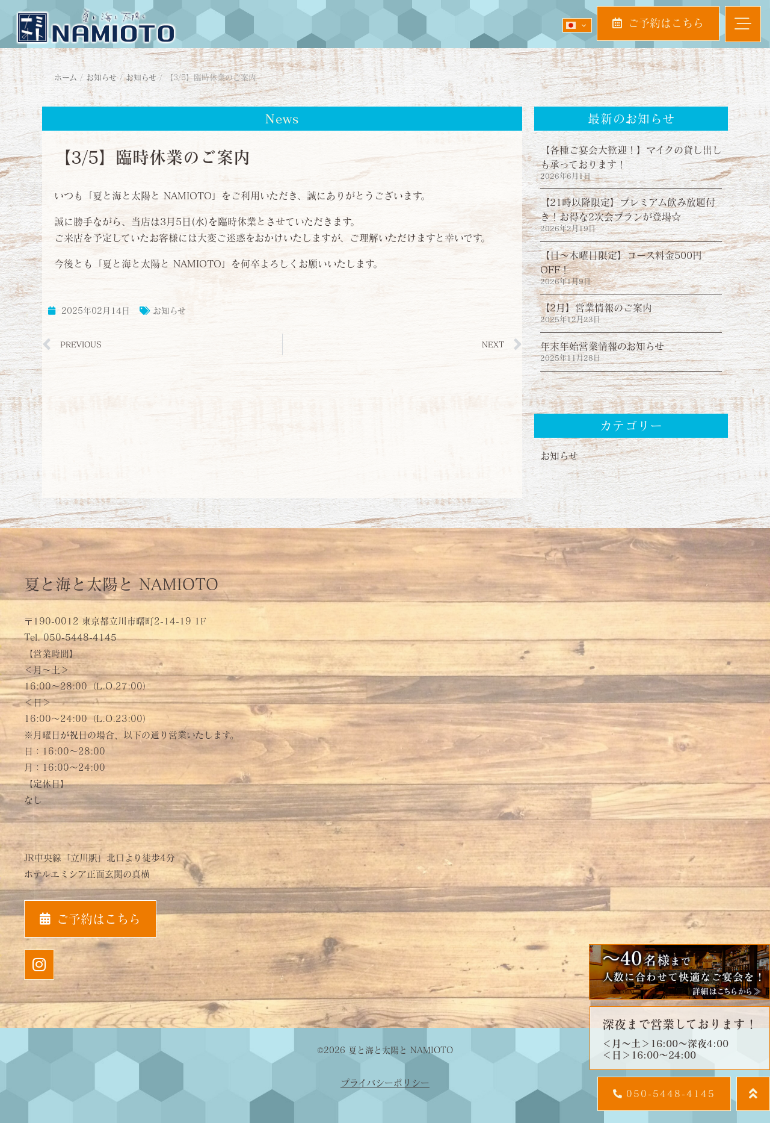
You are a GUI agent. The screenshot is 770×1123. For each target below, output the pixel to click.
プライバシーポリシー (385, 1082)
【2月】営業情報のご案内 (596, 307)
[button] (743, 24)
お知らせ (169, 310)
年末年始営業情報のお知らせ (602, 346)
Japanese (571, 25)
